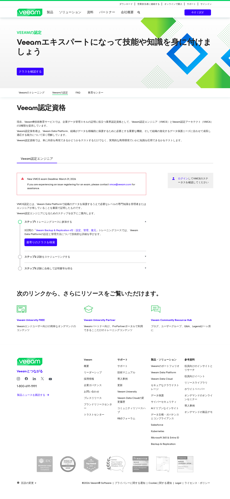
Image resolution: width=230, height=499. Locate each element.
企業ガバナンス (93, 385)
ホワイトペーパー (194, 389)
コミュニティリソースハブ (131, 410)
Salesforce (157, 425)
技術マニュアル (126, 372)
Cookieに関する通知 (160, 483)
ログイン (183, 178)
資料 (90, 12)
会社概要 (127, 12)
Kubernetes (157, 431)
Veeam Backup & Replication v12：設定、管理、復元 (66, 230)
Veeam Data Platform (163, 372)
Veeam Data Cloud (161, 379)
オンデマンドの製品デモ (198, 412)
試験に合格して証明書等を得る (48, 268)
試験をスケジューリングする (47, 257)
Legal (178, 483)
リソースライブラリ (195, 382)
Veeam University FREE (31, 320)
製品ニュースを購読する (31, 395)
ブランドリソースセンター (98, 406)
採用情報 (89, 379)
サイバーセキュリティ (163, 402)
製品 (50, 12)
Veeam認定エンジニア (37, 158)
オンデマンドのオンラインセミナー (198, 397)
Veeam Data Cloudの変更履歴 (130, 400)
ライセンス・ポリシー (197, 483)
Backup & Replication (163, 444)
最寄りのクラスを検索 (40, 242)
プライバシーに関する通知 (130, 483)
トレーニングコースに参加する (48, 222)
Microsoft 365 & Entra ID (165, 437)
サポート (122, 366)
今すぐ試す (197, 12)
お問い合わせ (91, 391)
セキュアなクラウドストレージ (165, 387)
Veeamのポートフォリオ (165, 366)
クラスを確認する (30, 71)
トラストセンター (94, 414)
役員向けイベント (194, 376)
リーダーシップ (93, 372)
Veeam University (127, 391)
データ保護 (157, 395)
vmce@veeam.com (120, 184)
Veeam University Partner (99, 320)
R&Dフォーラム (126, 418)
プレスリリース (93, 398)
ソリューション (70, 12)
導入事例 (122, 379)
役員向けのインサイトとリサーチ (198, 368)
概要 (86, 366)
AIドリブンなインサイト (165, 408)
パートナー (107, 12)
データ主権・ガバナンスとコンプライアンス (165, 416)
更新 (120, 385)
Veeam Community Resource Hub (171, 320)
